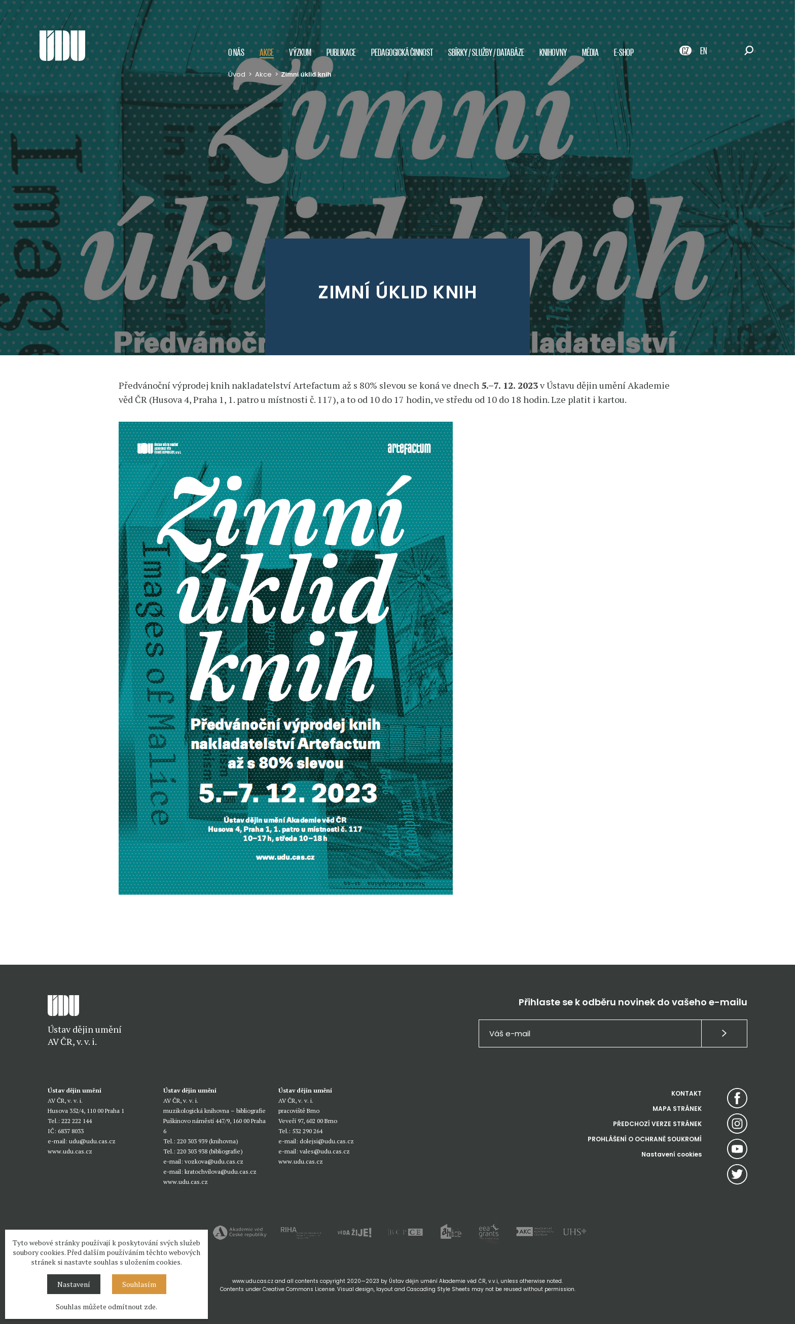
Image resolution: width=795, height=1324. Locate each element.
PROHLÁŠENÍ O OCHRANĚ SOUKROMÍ (645, 1139)
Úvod (236, 74)
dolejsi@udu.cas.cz (327, 1141)
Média (590, 52)
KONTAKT (686, 1093)
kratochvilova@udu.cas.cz (221, 1171)
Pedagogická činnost (402, 52)
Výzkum (300, 52)
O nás (236, 52)
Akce (267, 52)
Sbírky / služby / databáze (486, 52)
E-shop (624, 52)
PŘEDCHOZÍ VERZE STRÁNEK (657, 1123)
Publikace (341, 52)
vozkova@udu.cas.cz (214, 1161)
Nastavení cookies (671, 1154)
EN (703, 50)
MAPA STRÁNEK (677, 1108)
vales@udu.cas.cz (325, 1151)
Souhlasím (139, 1284)
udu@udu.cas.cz (92, 1141)
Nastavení (73, 1284)
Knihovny (553, 52)
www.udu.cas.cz (70, 1151)
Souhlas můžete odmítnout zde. (106, 1306)
